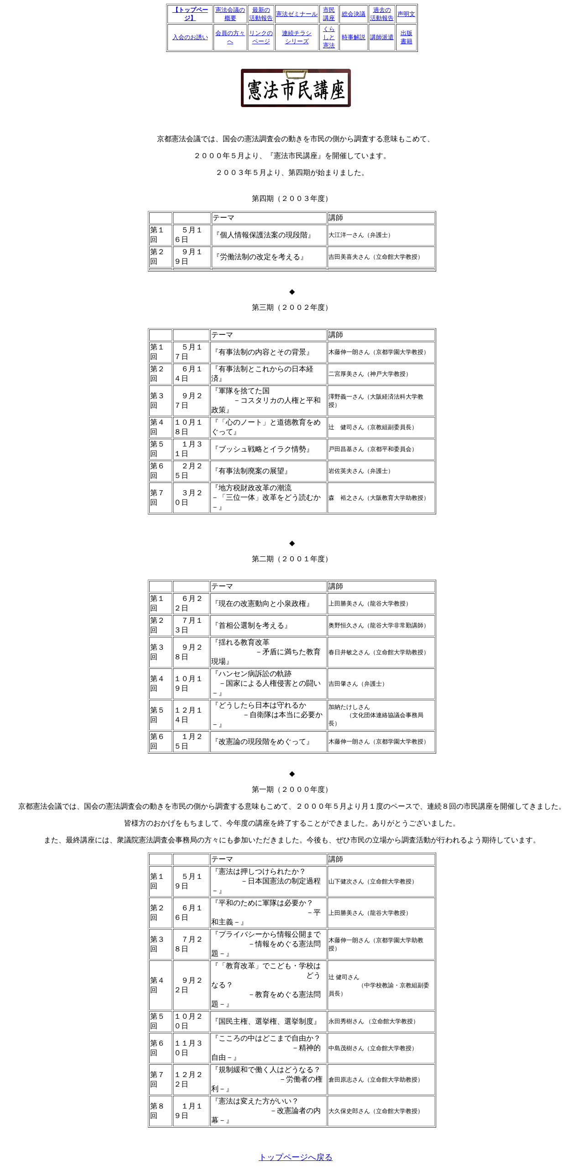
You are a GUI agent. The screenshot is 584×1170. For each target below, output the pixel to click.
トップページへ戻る (296, 1157)
